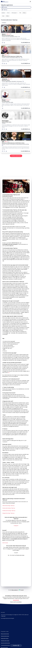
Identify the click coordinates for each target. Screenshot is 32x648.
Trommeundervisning (5, 645)
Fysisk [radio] (3, 15)
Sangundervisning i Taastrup (8, 513)
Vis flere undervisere (16, 155)
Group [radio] (24, 12)
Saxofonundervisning (5, 643)
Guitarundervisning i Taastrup (8, 508)
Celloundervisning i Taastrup (8, 505)
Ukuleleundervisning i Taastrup (8, 510)
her (8, 372)
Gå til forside (5, 542)
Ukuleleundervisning (5, 640)
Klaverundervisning (5, 633)
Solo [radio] (20, 12)
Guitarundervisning (5, 636)
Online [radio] (7, 15)
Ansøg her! (16, 525)
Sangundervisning (4, 638)
